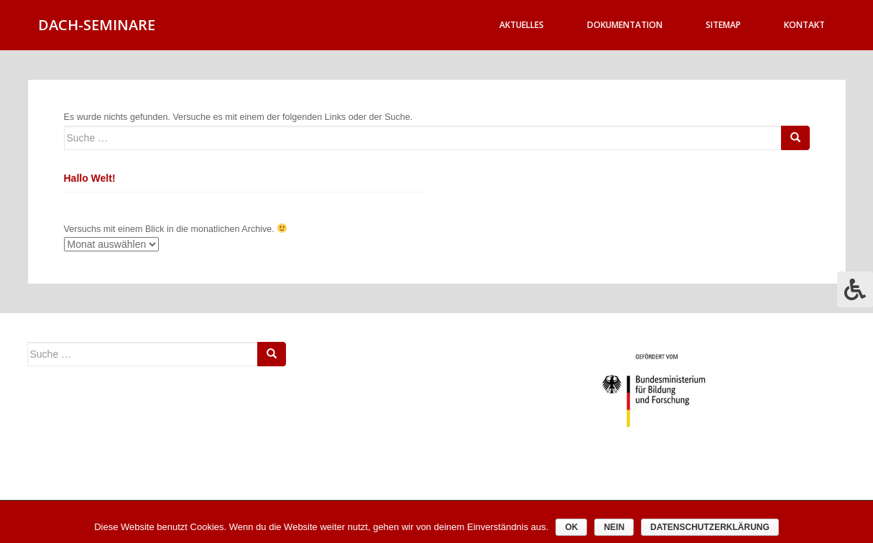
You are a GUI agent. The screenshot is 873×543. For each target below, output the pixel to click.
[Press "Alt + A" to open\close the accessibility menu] (855, 289)
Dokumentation (624, 25)
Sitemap (723, 25)
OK (571, 527)
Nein (614, 527)
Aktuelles (521, 25)
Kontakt (804, 25)
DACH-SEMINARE (96, 24)
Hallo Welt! (90, 178)
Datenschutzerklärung (710, 527)
